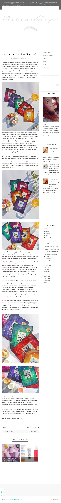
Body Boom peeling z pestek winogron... (10, 459)
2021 (45, 231)
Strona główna (46, 52)
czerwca (48, 237)
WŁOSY (45, 64)
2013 (45, 282)
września (48, 233)
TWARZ (45, 58)
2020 (45, 267)
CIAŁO (44, 61)
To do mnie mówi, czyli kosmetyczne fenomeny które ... (51, 241)
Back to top (55, 499)
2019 (45, 269)
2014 (45, 280)
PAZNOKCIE (46, 67)
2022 (45, 229)
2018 (45, 271)
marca (47, 260)
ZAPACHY (45, 70)
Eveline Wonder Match (51, 254)
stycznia (48, 265)
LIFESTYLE (45, 73)
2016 (45, 276)
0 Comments (5, 427)
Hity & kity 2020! (26, 459)
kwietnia (48, 258)
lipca (47, 235)
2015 (45, 278)
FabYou (20, 50)
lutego (47, 263)
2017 (45, 274)
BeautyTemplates (17, 499)
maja (47, 256)
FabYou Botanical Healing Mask (53, 246)
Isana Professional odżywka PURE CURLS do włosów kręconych (54, 149)
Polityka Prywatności (48, 55)
